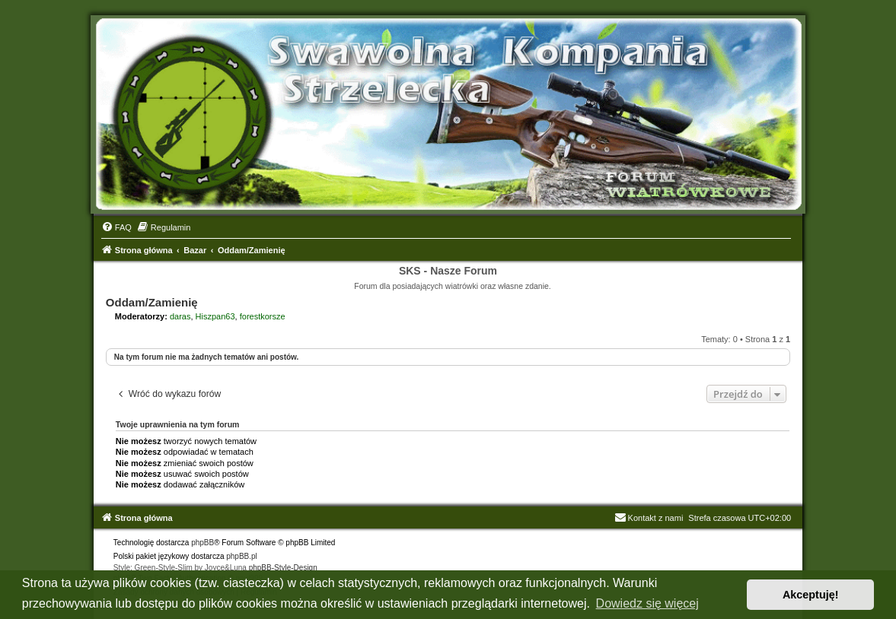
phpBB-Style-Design (283, 567)
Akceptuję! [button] (811, 595)
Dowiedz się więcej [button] (647, 603)
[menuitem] (116, 227)
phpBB (202, 542)
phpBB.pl (241, 556)
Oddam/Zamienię (152, 302)
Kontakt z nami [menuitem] (649, 517)
